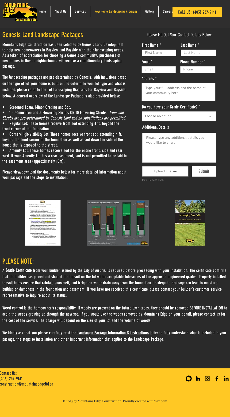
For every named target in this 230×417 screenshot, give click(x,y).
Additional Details (155, 127)
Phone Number (191, 62)
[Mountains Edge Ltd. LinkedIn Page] (226, 378)
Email (146, 62)
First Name (150, 45)
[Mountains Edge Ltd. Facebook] (217, 378)
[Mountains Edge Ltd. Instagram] (207, 378)
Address (148, 78)
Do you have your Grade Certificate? (170, 107)
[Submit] (204, 171)
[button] (165, 171)
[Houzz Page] (198, 378)
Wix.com (160, 401)
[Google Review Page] (188, 378)
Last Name (188, 45)
